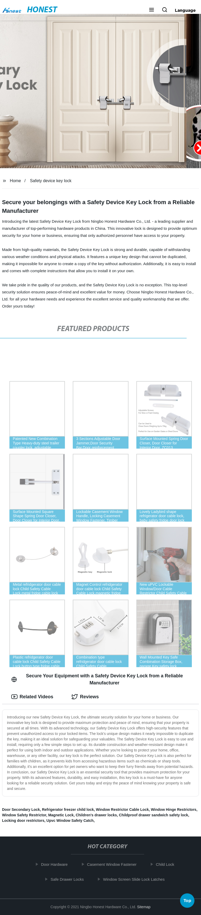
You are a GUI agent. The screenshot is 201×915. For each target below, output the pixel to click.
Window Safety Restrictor (24, 815)
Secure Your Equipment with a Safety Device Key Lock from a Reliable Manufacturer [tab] (97, 679)
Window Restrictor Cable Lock (122, 809)
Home (15, 180)
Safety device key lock (50, 180)
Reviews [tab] (85, 697)
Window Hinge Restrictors (173, 809)
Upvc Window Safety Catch (69, 820)
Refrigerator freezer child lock (68, 809)
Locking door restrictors (23, 820)
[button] (152, 10)
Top (187, 899)
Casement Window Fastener (114, 864)
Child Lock (167, 864)
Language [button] (185, 10)
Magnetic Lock (61, 815)
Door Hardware (56, 864)
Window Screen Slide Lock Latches (136, 879)
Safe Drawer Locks (69, 879)
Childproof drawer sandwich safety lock (153, 815)
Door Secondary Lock (21, 809)
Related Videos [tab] (32, 697)
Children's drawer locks (96, 815)
